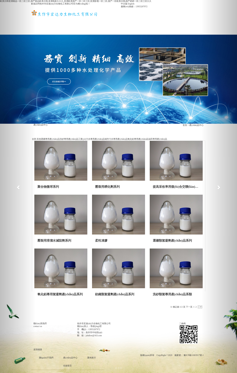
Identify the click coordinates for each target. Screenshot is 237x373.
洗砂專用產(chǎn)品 (69, 139)
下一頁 (189, 307)
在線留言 (175, 19)
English (131, 4)
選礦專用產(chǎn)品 (50, 139)
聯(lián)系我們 (43, 27)
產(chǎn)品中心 (85, 19)
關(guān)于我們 (59, 19)
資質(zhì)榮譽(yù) (151, 19)
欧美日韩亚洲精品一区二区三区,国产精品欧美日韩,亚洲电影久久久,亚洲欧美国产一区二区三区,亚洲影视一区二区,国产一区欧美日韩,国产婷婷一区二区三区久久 (75, 1)
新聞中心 (108, 19)
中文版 (124, 4)
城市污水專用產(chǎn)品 (116, 139)
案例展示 (127, 19)
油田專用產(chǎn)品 (157, 139)
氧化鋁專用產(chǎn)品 (138, 139)
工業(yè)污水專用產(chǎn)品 (91, 139)
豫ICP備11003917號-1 (193, 355)
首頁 (38, 19)
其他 (39, 139)
